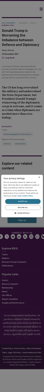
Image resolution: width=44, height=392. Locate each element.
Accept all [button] (23, 201)
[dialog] (22, 196)
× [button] (39, 177)
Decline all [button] (23, 207)
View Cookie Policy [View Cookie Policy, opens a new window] (25, 196)
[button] (22, 213)
